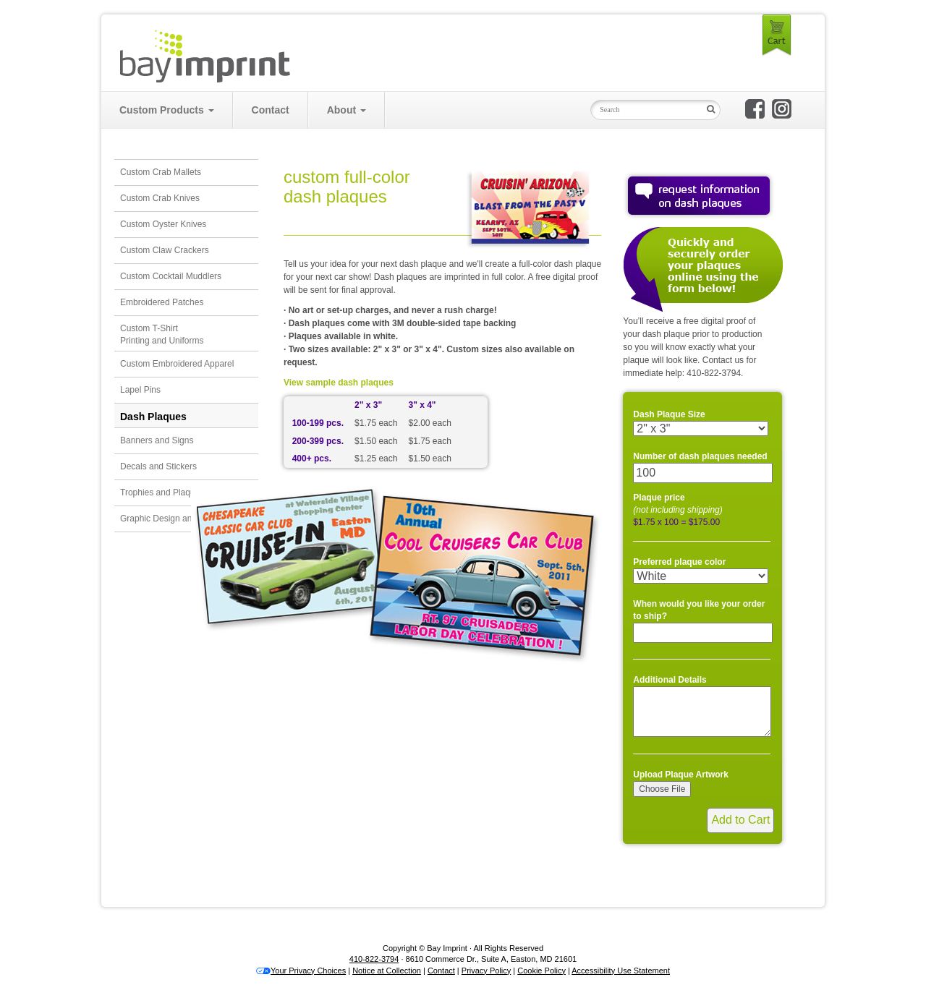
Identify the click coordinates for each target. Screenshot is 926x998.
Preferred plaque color (679, 562)
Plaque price (677, 503)
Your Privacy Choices (301, 970)
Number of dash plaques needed (700, 456)
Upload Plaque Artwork (681, 774)
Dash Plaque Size (669, 414)
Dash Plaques (153, 416)
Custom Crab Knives (160, 198)
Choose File (662, 789)
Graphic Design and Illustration (179, 518)
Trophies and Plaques (162, 492)
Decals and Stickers (158, 466)
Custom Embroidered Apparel (177, 364)
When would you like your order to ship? (699, 610)
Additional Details (669, 680)
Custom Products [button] (166, 110)
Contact (270, 110)
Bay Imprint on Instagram (781, 109)
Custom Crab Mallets (160, 172)
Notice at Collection (386, 970)
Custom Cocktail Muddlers (170, 276)
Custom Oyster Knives (163, 224)
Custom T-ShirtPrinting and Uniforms (161, 334)
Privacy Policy (486, 970)
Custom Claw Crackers (164, 250)
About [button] (346, 110)
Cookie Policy (541, 970)
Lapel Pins (140, 390)
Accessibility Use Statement (621, 970)
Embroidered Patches (161, 302)
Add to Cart (740, 820)
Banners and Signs (156, 440)
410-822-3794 (374, 959)
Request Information (699, 195)
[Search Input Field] (645, 110)
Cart (776, 35)
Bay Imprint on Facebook (755, 109)
